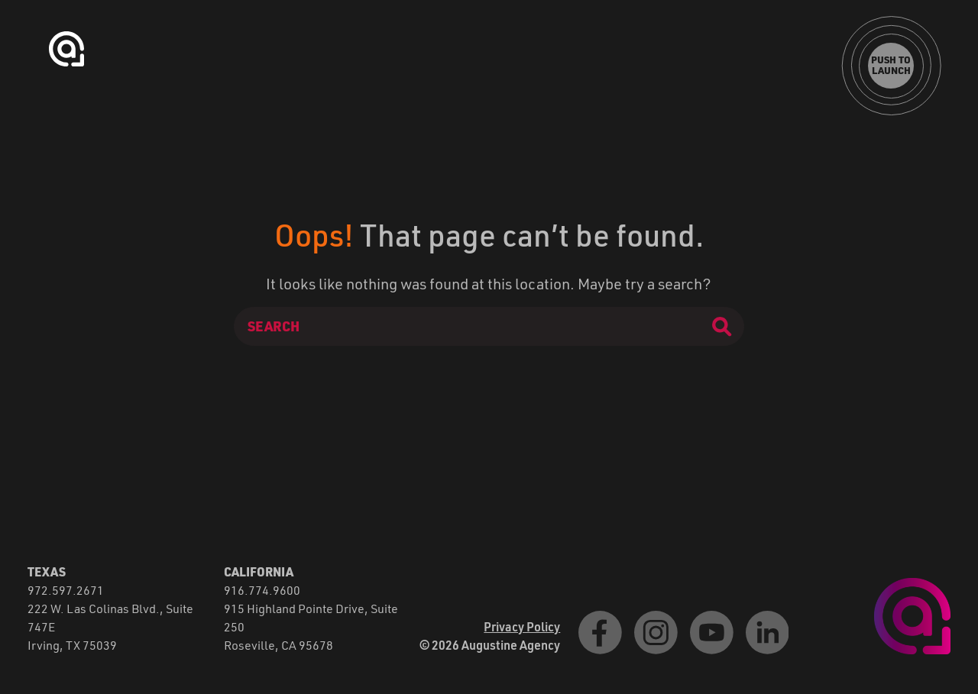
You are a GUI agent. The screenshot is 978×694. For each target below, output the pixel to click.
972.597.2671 (66, 590)
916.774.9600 (262, 590)
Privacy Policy (522, 626)
